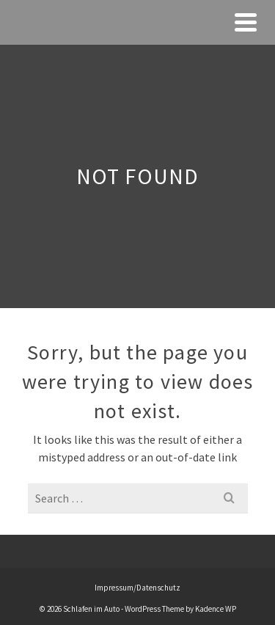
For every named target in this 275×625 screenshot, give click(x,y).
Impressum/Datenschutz (137, 587)
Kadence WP (215, 609)
